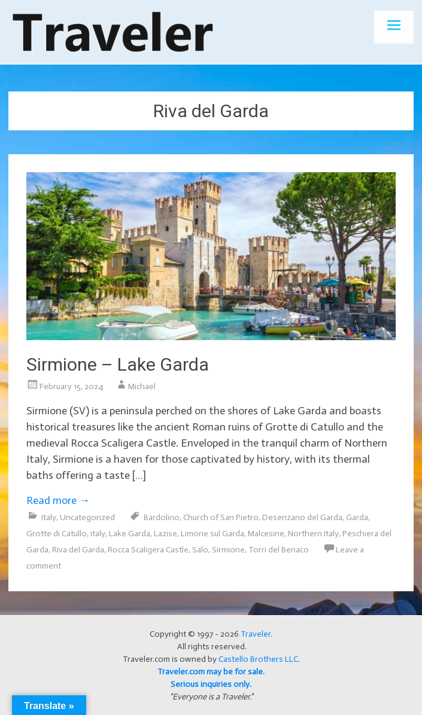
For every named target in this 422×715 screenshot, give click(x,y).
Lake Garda (129, 533)
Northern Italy (313, 533)
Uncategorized (87, 517)
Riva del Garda (78, 550)
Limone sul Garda (212, 533)
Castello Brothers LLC (258, 659)
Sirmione (228, 550)
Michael (142, 386)
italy (97, 533)
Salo (200, 550)
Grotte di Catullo (56, 533)
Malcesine (266, 533)
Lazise (165, 533)
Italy (48, 517)
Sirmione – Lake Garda (117, 364)
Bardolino (162, 517)
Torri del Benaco (278, 550)
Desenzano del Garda (302, 517)
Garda (357, 517)
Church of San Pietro (221, 517)
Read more (58, 500)
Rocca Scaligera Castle (148, 550)
